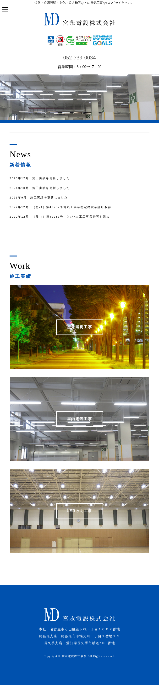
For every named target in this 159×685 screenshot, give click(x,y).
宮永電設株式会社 (74, 656)
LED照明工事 (79, 511)
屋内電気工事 (79, 419)
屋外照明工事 (79, 327)
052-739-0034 (79, 57)
